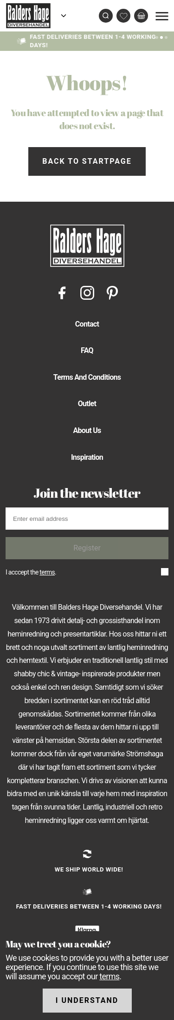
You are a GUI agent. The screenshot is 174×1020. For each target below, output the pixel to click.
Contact (87, 324)
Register (87, 548)
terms (47, 572)
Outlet (87, 403)
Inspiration (87, 457)
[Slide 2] (166, 36)
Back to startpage (86, 161)
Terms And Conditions (87, 377)
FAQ (87, 350)
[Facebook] (62, 292)
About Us (87, 430)
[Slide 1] (161, 36)
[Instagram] (87, 292)
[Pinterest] (112, 292)
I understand (87, 1000)
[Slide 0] (157, 36)
